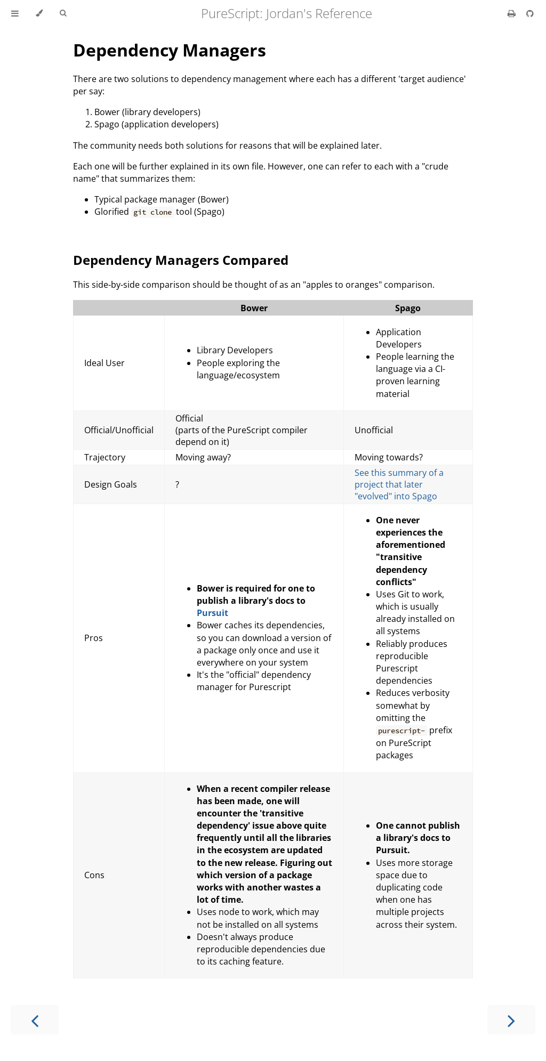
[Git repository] (530, 13)
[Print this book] (512, 13)
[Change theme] (39, 13)
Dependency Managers (169, 49)
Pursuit (212, 613)
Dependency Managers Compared (180, 260)
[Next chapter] (511, 1019)
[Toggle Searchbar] (63, 13)
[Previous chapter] (35, 1019)
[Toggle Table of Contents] (15, 13)
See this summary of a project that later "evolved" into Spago (399, 484)
